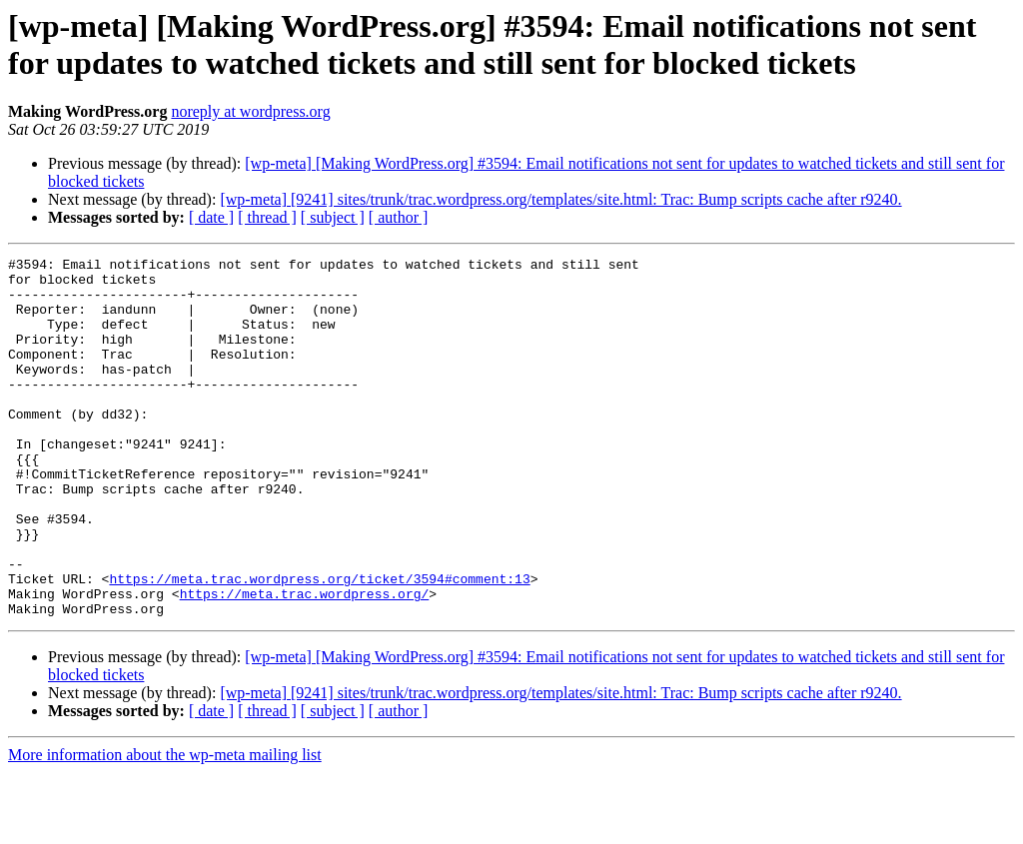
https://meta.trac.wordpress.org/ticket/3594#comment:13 (319, 644)
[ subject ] (333, 217)
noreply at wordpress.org (250, 111)
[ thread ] (267, 217)
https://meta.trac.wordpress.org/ (305, 662)
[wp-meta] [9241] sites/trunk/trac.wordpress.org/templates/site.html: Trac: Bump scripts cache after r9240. (560, 199)
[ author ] (399, 217)
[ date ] (211, 217)
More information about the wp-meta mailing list (165, 826)
